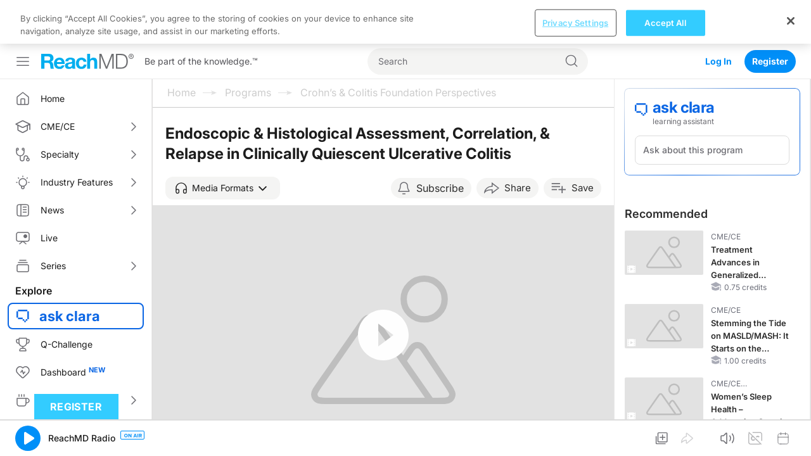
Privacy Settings (575, 443)
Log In (718, 17)
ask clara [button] (69, 272)
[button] (222, 144)
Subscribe (440, 144)
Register (770, 17)
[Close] (791, 441)
